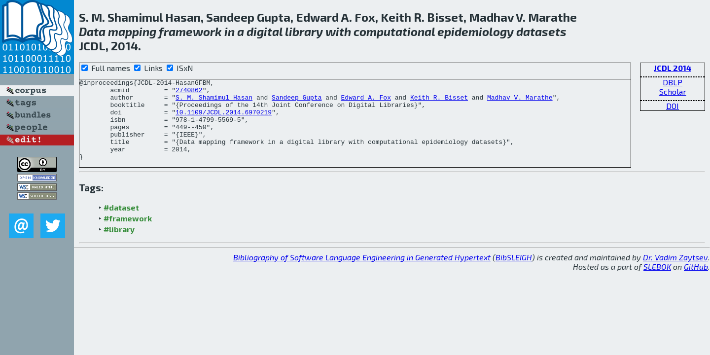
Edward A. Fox (365, 101)
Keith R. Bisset (439, 101)
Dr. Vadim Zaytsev (675, 273)
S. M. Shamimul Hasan (214, 101)
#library (119, 245)
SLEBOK (657, 282)
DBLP (672, 82)
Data (92, 31)
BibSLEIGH (514, 273)
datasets (541, 31)
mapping (132, 31)
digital (265, 31)
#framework (128, 234)
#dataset (121, 223)
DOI (672, 105)
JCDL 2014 (672, 67)
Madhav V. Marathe (520, 101)
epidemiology (475, 31)
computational (394, 31)
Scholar (672, 91)
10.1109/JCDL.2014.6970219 (224, 119)
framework (190, 31)
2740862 (189, 92)
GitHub (696, 282)
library (304, 31)
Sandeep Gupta (296, 101)
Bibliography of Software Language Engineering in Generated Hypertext (362, 273)
